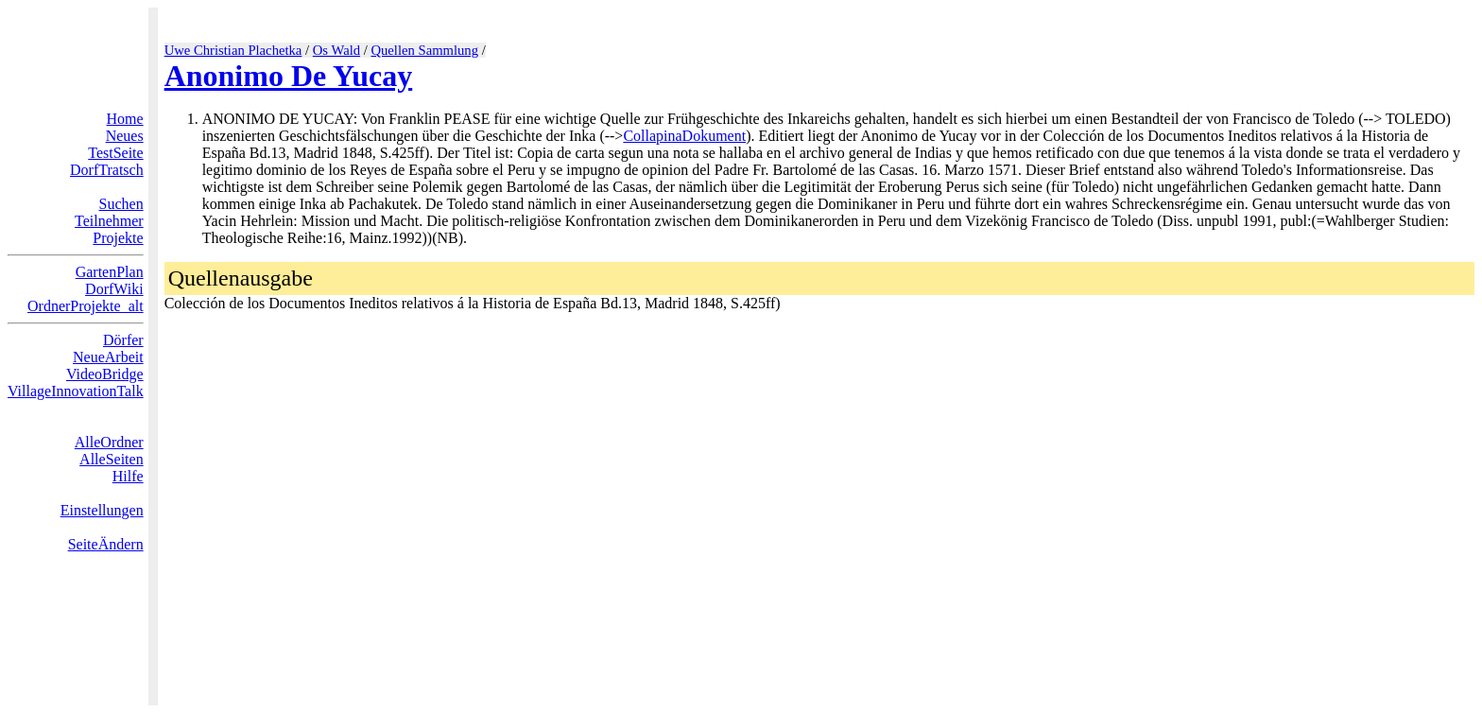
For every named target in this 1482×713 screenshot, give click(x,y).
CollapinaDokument (684, 136)
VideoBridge (105, 374)
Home (125, 119)
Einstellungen (102, 510)
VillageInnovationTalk (76, 391)
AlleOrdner (109, 442)
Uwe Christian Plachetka (233, 50)
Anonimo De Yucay (288, 76)
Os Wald (336, 50)
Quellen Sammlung (424, 50)
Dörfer (123, 340)
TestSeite (115, 153)
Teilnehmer (109, 221)
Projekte (118, 238)
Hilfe (128, 476)
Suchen (121, 204)
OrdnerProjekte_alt (85, 306)
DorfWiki (114, 289)
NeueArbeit (108, 357)
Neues (125, 136)
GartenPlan (110, 272)
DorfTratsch (107, 170)
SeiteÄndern (106, 544)
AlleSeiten (111, 459)
